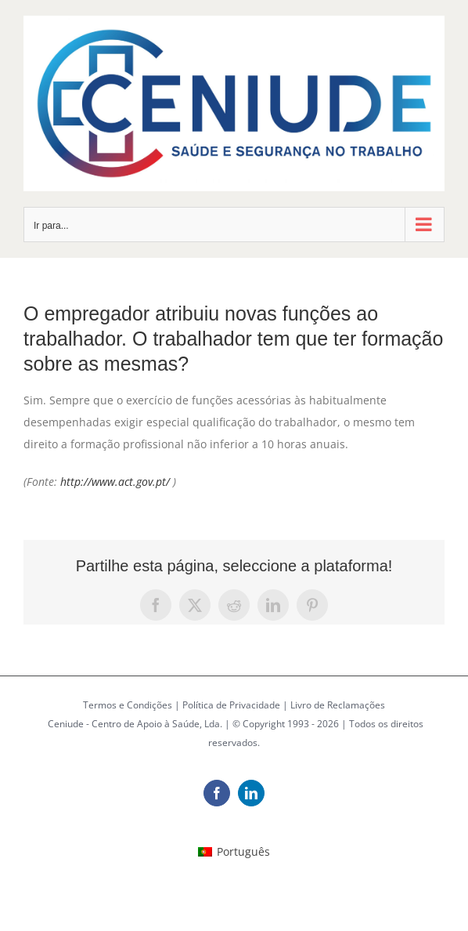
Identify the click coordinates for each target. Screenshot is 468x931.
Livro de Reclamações (337, 705)
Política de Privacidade (231, 705)
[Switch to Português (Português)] (234, 852)
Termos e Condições (127, 705)
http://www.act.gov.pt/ (115, 481)
